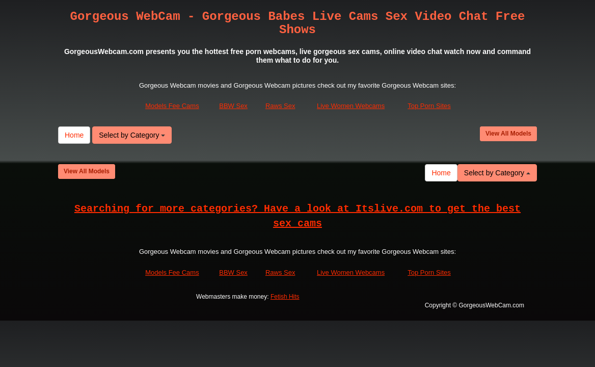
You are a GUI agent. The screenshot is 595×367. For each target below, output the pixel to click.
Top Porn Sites (429, 106)
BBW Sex (233, 106)
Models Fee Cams (172, 106)
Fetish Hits (285, 296)
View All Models (508, 133)
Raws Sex (280, 106)
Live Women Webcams (351, 106)
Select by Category (132, 135)
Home (74, 135)
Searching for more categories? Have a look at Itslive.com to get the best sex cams (297, 216)
